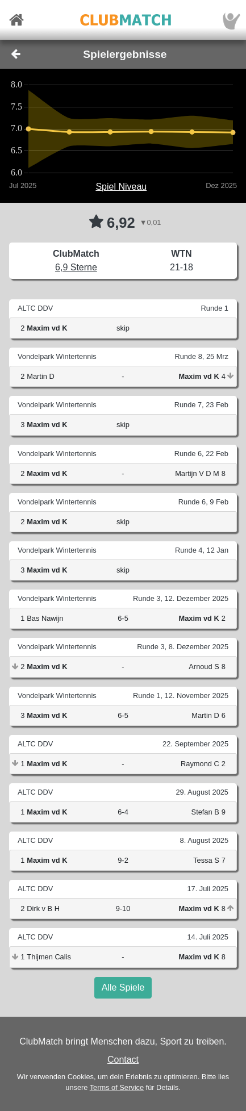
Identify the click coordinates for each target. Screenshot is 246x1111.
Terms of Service (117, 1087)
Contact (123, 1059)
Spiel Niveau (121, 186)
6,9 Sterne (76, 267)
